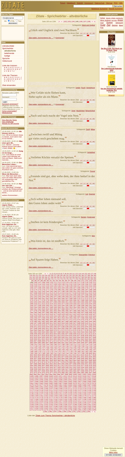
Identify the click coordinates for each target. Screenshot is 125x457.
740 (55, 348)
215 (63, 293)
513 (31, 325)
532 (39, 327)
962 (59, 371)
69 (49, 279)
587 (55, 332)
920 (94, 366)
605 (59, 334)
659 (71, 339)
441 (82, 316)
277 (39, 300)
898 (74, 364)
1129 (89, 390)
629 (86, 335)
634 (39, 337)
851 (90, 358)
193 (43, 291)
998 (66, 374)
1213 (89, 401)
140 (35, 286)
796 (74, 353)
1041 (70, 380)
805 (43, 355)
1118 (36, 390)
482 (43, 321)
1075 (31, 385)
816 (86, 355)
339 (82, 305)
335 (67, 305)
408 (86, 312)
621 (55, 335)
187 (86, 289)
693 (71, 343)
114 (67, 282)
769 (35, 351)
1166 (65, 396)
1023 (51, 378)
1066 (55, 383)
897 (71, 364)
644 (78, 337)
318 (67, 304)
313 (47, 304)
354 (74, 307)
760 (67, 350)
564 (31, 330)
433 (51, 316)
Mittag (93, 129)
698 (90, 343)
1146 (36, 394)
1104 (36, 389)
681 (90, 341)
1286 (50, 411)
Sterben (83, 217)
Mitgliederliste (7, 113)
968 (82, 371)
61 (92, 277)
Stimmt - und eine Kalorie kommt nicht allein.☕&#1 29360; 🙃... (12, 146)
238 (86, 295)
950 (78, 369)
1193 (60, 399)
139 (31, 286)
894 (59, 364)
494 (90, 321)
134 (78, 284)
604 (55, 334)
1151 (60, 394)
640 (63, 337)
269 (74, 298)
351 (63, 307)
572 (63, 330)
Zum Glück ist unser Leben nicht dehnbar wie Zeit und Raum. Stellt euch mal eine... (12, 157)
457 (78, 318)
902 (90, 364)
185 (78, 289)
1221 (60, 403)
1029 (79, 378)
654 (51, 339)
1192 (55, 399)
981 (67, 373)
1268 (84, 408)
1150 (55, 394)
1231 (41, 404)
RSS (116, 3)
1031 (89, 378)
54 (70, 277)
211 (47, 293)
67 (43, 279)
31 (67, 275)
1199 (89, 399)
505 (67, 323)
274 (94, 298)
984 (78, 373)
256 (90, 297)
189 (94, 289)
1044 (84, 380)
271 (82, 298)
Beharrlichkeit (90, 111)
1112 (75, 389)
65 (37, 279)
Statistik (80, 3)
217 (71, 293)
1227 (89, 403)
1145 (31, 394)
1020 (36, 378)
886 (94, 362)
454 (67, 318)
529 (94, 325)
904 (31, 366)
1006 (36, 376)
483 (47, 321)
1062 (36, 383)
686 (43, 343)
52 (64, 277)
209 (39, 293)
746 (78, 348)
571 (59, 330)
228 (47, 295)
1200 (94, 399)
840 (47, 358)
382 (51, 311)
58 (82, 277)
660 (74, 339)
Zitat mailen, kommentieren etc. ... (41, 38)
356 (82, 307)
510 (86, 323)
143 (47, 286)
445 (31, 318)
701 (35, 344)
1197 (79, 399)
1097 (70, 387)
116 (74, 282)
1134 (46, 392)
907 (43, 366)
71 (55, 279)
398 (47, 312)
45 (43, 277)
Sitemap (109, 3)
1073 (89, 383)
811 (67, 355)
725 (63, 346)
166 (71, 288)
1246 (46, 406)
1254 (84, 406)
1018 (94, 376)
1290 (69, 411)
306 (86, 302)
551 (47, 328)
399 (51, 312)
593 (78, 332)
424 (82, 314)
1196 (75, 399)
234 (71, 295)
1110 (65, 389)
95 (63, 281)
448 (43, 318)
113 (63, 282)
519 (55, 325)
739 (51, 348)
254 (82, 297)
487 (63, 321)
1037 (51, 380)
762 (74, 350)
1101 (89, 387)
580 (94, 330)
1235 (60, 404)
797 (78, 353)
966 (74, 371)
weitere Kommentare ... (10, 195)
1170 (84, 396)
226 (39, 295)
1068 (65, 383)
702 (39, 344)
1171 (89, 396)
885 (90, 362)
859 (55, 360)
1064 (46, 383)
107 (84, 21)
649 (31, 339)
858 (51, 360)
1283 (89, 410)
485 (55, 321)
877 (59, 362)
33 (73, 275)
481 (39, 321)
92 (54, 281)
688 (51, 343)
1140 (75, 392)
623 (63, 335)
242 (35, 297)
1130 (94, 390)
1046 (94, 380)
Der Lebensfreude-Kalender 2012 (111, 69)
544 (86, 327)
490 (74, 321)
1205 (51, 401)
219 (78, 293)
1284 (94, 410)
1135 (51, 392)
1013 (70, 376)
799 (86, 353)
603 (51, 334)
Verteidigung (90, 88)
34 (76, 275)
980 (63, 373)
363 (43, 309)
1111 (70, 389)
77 (73, 279)
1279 (70, 410)
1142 (84, 392)
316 (59, 304)
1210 (75, 401)
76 (70, 279)
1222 (65, 403)
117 (78, 282)
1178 (55, 397)
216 (67, 293)
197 (59, 291)
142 (43, 286)
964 (67, 371)
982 (71, 373)
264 (55, 298)
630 (90, 335)
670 (47, 341)
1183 (79, 397)
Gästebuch (71, 3)
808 (55, 355)
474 (78, 320)
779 (74, 351)
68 (46, 279)
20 (34, 275)
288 (82, 300)
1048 (36, 381)
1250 (65, 406)
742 (63, 348)
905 (35, 366)
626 (74, 335)
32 (70, 275)
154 (90, 286)
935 (86, 367)
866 (82, 360)
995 (54, 374)
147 (63, 286)
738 (47, 348)
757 (55, 350)
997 (62, 374)
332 (55, 305)
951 (82, 369)
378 (35, 311)
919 (90, 366)
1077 (41, 385)
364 (47, 309)
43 (37, 277)
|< (59, 21)
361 (35, 309)
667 (35, 341)
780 (78, 351)
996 (58, 374)
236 (78, 295)
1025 (60, 378)
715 (90, 344)
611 (82, 334)
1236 (65, 404)
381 (47, 311)
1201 (31, 401)
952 (86, 369)
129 (59, 284)
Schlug (102, 18)
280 (51, 300)
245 (47, 297)
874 (47, 362)
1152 (65, 394)
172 (94, 288)
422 (74, 314)
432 (47, 316)
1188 (36, 399)
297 (51, 302)
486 (59, 321)
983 (74, 373)
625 (71, 335)
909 (51, 366)
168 (78, 288)
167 (74, 288)
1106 (46, 389)
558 (74, 328)
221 (86, 293)
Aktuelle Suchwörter (116, 9)
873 (43, 362)
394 (31, 312)
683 (31, 343)
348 (51, 307)
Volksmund (7, 61)
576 (78, 330)
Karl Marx (114, 20)
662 (82, 339)
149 (71, 286)
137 (90, 284)
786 (35, 353)
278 (43, 300)
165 (67, 288)
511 (90, 323)
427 (94, 314)
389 (78, 311)
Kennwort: (6, 97)
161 (51, 288)
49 (55, 277)
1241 (89, 404)
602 (47, 334)
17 (92, 274)
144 (51, 286)
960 (51, 371)
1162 (46, 396)
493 (86, 321)
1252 (75, 406)
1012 (65, 376)
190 (31, 291)
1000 (75, 374)
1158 (94, 394)
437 (67, 316)
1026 (65, 378)
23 (43, 275)
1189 (41, 399)
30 (64, 275)
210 (43, 293)
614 (94, 334)
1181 (70, 397)
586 (51, 332)
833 (86, 357)
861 (63, 360)
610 (78, 334)
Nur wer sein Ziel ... (12, 184)
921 (31, 367)
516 (43, 325)
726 (67, 346)
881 (74, 362)
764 (82, 350)
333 (59, 305)
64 (34, 279)
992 (43, 374)
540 (71, 327)
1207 (60, 401)
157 (35, 288)
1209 (70, 401)
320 (74, 304)
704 (47, 344)
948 (71, 369)
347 (47, 307)
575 (74, 330)
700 (31, 344)
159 (43, 288)
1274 (46, 410)
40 (95, 275)
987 (90, 373)
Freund (92, 171)
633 (35, 337)
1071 (79, 383)
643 (74, 337)
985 (82, 373)
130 (63, 284)
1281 (79, 410)
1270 (94, 408)
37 (86, 275)
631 (94, 335)
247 (55, 297)
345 (39, 307)
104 (73, 21)
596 (90, 332)
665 (94, 339)
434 (55, 316)
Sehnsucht (119, 23)
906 (39, 366)
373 (82, 309)
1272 (36, 410)
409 (90, 312)
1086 (84, 385)
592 (74, 332)
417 (55, 314)
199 (67, 291)
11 (73, 274)
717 (31, 346)
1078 (46, 385)
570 (55, 330)
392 (90, 311)
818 (94, 355)
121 (94, 282)
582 (35, 332)
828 (67, 357)
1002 (84, 374)
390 (82, 311)
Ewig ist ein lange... (12, 152)
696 (82, 343)
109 (47, 282)
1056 (75, 381)
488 (67, 321)
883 (82, 362)
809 (59, 355)
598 (31, 334)
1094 (55, 387)
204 (86, 291)
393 (94, 311)
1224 (75, 403)
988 (94, 373)
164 (63, 288)
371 (74, 309)
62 (95, 277)
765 (86, 350)
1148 (46, 394)
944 (55, 369)
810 (63, 355)
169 (82, 288)
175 (39, 289)
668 (39, 341)
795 (71, 353)
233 (67, 295)
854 (35, 360)
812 (71, 355)
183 (71, 289)
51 (61, 277)
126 (47, 284)
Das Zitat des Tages (9, 120)
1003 (89, 374)
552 (51, 328)
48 (52, 277)
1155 (79, 394)
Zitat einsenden (9, 85)
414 (43, 314)
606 (63, 334)
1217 (41, 403)
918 (86, 366)
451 (55, 318)
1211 (79, 401)
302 (71, 302)
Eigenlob (92, 194)
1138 (65, 392)
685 (39, 343)
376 (94, 309)
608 (71, 334)
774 (55, 351)
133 (74, 284)
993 (47, 374)
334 (63, 305)
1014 (75, 376)
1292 (79, 411)
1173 (31, 397)
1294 (88, 411)
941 (43, 369)
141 (39, 286)
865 (78, 360)
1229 (31, 404)
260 (39, 298)
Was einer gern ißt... (12, 142)
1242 (94, 404)
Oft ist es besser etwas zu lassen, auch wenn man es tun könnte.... (12, 136)
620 (51, 335)
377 (31, 311)
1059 (89, 381)
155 (94, 286)
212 (51, 293)
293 (35, 302)
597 (94, 332)
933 (78, 367)
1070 (75, 383)
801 (94, 353)
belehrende (9, 53)
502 (55, 323)
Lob (86, 194)
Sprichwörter (7, 48)
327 (35, 305)
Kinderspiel (91, 217)
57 (80, 277)
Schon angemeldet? (9, 111)
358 (90, 307)
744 (71, 348)
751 (31, 350)
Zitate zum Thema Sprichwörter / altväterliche (55, 415)
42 (34, 277)
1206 (55, 401)
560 (82, 328)
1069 (70, 383)
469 (59, 320)
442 (86, 316)
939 (35, 369)
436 (63, 316)
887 (31, 364)
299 (59, 302)
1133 (41, 392)
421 (71, 314)
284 (67, 300)
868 (90, 360)
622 (59, 335)
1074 (94, 383)
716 (94, 344)
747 (82, 348)
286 (74, 300)
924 (43, 367)
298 (55, 302)
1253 (79, 406)
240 (94, 295)
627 (78, 335)
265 (59, 298)
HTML (12, 21)
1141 (79, 392)
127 (51, 284)
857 (47, 360)
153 (86, 286)
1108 (55, 389)
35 (80, 275)
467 (51, 320)
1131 (31, 392)
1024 (55, 378)
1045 (89, 380)
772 (47, 351)
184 (74, 289)
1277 (60, 410)
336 (71, 305)
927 (55, 367)
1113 (79, 389)
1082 (65, 385)
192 (39, 291)
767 (94, 350)
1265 (70, 408)
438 (71, 316)
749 (90, 348)
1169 (79, 396)
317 (63, 304)
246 (51, 297)
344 (35, 307)
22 (40, 275)
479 (31, 321)
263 (51, 298)
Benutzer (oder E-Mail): (10, 93)
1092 (46, 387)
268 (71, 298)
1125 (70, 390)
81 (86, 279)
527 (86, 325)
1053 (60, 381)
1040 (65, 380)
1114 (84, 389)
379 (39, 311)
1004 (94, 374)
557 (71, 328)
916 (78, 366)
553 (55, 328)
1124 (65, 390)
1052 (55, 381)
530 (31, 327)
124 (39, 284)
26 (52, 275)
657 (63, 339)
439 (74, 316)
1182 (75, 397)
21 (37, 275)
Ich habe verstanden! (113, 455)
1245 (41, 406)
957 (39, 371)
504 (63, 323)
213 (55, 293)
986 (86, 373)
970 (90, 371)
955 (31, 371)
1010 (55, 376)
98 (72, 281)
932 (74, 367)
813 (74, 355)
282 (59, 300)
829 (71, 357)
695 (78, 343)
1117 (31, 390)
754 (43, 350)
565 (35, 330)
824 (51, 357)
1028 (75, 378)
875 (51, 362)
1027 (70, 378)
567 (43, 330)
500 (47, 323)
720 (43, 346)
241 (31, 297)
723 (55, 346)
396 (39, 312)
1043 (79, 380)
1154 (75, 394)
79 (80, 279)
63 (31, 279)
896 (67, 364)
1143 (89, 392)
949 (74, 369)
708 (63, 344)
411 (31, 314)
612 (86, 334)
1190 (46, 399)
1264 (65, 408)
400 (55, 312)
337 (74, 305)
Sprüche (5, 58)
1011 (60, 376)
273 (90, 298)
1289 (64, 411)
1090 (36, 387)
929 (63, 367)
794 (67, 353)
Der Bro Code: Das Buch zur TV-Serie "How (111, 49)
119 (86, 282)
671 (51, 341)
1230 (36, 404)
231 (59, 295)
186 (82, 289)
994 (50, 374)
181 (63, 289)
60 (89, 277)
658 (67, 339)
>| (94, 21)
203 (82, 291)
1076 (36, 385)
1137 (60, 392)
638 (55, 337)
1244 (36, 406)
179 (55, 289)
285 (71, 300)
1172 (94, 396)
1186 (94, 397)
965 (71, 371)
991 (39, 374)
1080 (55, 385)
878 (63, 362)
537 (59, 327)
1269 (89, 408)
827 (63, 357)
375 (90, 309)
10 (70, 274)
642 (71, 337)
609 (74, 334)
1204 (46, 401)
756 (51, 350)
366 (55, 309)
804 (39, 355)
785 (31, 353)
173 (31, 289)
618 (43, 335)
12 (76, 274)
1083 (70, 385)
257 (94, 297)
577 (82, 330)
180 (59, 289)
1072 (84, 383)
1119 (41, 390)
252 (74, 297)
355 (78, 307)
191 (35, 291)
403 (67, 312)
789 (47, 353)
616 (35, 335)
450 (51, 318)
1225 (79, 403)
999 (70, 374)
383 (55, 311)
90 (48, 281)
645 (82, 337)
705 (51, 344)
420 (67, 314)
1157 (89, 394)
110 (51, 282)
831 (78, 357)
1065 (51, 383)
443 (90, 316)
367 (59, 309)
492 (82, 321)
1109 (60, 389)
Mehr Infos (113, 452)
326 (31, 305)
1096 (65, 387)
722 (51, 346)
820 (35, 357)
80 (82, 279)
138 (94, 284)
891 (47, 364)
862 (67, 360)
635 (43, 337)
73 (61, 279)
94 (60, 281)
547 (31, 328)
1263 (60, 408)
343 (31, 307)
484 (51, 321)
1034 (36, 380)
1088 (94, 385)
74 (64, 279)
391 (86, 311)
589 (63, 332)
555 (63, 328)
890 (43, 364)
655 (55, 339)
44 (40, 277)
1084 (75, 385)
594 (82, 332)
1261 (51, 408)
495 (94, 321)
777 (67, 351)
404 (71, 312)
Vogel (73, 111)
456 (74, 318)
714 (86, 344)
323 (86, 304)
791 (55, 353)
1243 (31, 406)
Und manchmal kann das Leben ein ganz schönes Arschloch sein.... (12, 168)
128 (55, 284)
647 (90, 337)
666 (31, 341)
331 (51, 305)
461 (94, 318)
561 (86, 328)
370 (71, 309)
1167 (70, 396)
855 (39, 360)
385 (63, 311)
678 (78, 341)
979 (59, 373)
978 (55, 373)
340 (86, 305)
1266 (75, 408)
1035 (41, 380)
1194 (65, 399)
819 (31, 357)
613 (90, 334)
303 (74, 302)
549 (39, 328)
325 (94, 304)
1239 (79, 404)
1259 (41, 408)
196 (55, 291)
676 (71, 341)
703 (43, 344)
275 (31, 300)
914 (71, 366)
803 (35, 355)
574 (71, 330)
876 (55, 362)
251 (71, 297)
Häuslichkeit (80, 111)
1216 (36, 403)
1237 (70, 404)
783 (90, 351)
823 (47, 357)
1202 (36, 401)
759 (63, 350)
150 (74, 286)
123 (35, 284)
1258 (36, 408)
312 (43, 304)
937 (94, 367)
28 (58, 275)
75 (67, 279)
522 (67, 325)
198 (63, 291)
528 (90, 325)
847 (74, 358)
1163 (51, 396)
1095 (60, 387)
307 (90, 302)
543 (82, 327)
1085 (79, 385)
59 (86, 277)
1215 (31, 403)
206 (94, 291)
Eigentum (91, 255)
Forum (62, 3)
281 (55, 300)
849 (82, 358)
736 (39, 348)
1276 (55, 410)
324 (90, 304)
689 (55, 343)
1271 (31, 410)
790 (51, 353)
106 (81, 21)
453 (63, 318)
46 (46, 277)
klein (93, 236)
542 (78, 327)
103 (69, 21)
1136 (55, 392)
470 (63, 320)
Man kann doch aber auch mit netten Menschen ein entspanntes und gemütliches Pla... (12, 178)
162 (55, 288)
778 (71, 351)
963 (63, 371)
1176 (46, 397)
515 (39, 325)
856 (43, 360)
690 (59, 343)
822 (43, 357)
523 (71, 325)
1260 (46, 408)
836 (31, 358)
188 (90, 289)
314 (51, 304)
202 (78, 291)
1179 (60, 397)
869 (94, 360)
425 (86, 314)
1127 (79, 390)
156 (31, 288)
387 (71, 311)
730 (82, 346)
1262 (55, 408)
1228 (94, 403)
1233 (51, 404)
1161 (41, 396)
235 (74, 295)
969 (86, 371)
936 (90, 367)
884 (86, 362)
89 (45, 281)
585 (47, 332)
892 (51, 364)
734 (31, 348)
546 (94, 327)
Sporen (115, 25)
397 (43, 312)
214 (59, 293)
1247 (51, 406)
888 (35, 364)
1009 (51, 376)
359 (94, 307)
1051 (51, 381)
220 (82, 293)
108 (88, 21)
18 (95, 274)
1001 (79, 374)
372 (78, 309)
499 (43, 323)
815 (82, 355)
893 (55, 364)
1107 (51, 389)
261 (43, 298)
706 (55, 344)
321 (78, 304)
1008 (46, 376)
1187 (31, 399)
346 (43, 307)
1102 (94, 387)
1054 (65, 381)
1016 (84, 376)
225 (35, 295)
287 (78, 300)
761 (71, 350)
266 (63, 298)
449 (47, 318)
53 (67, 277)
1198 (84, 399)
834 (90, 357)
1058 (84, 381)
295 (43, 302)
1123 (60, 390)
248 (59, 297)
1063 (41, 383)
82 (89, 279)
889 (39, 364)
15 (86, 274)
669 (43, 341)
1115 (89, 389)
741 (59, 348)
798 (82, 353)
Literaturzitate (8, 46)
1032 (94, 378)
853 (31, 360)
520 (59, 325)
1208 (65, 401)
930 (67, 367)
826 (59, 357)
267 (67, 298)
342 (94, 305)
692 (67, 343)
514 (35, 325)
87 (38, 281)
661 (78, 339)
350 (59, 307)
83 (92, 279)
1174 (36, 397)
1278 (65, 410)
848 (78, 358)
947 (67, 369)
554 (59, 328)
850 (86, 358)
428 (31, 316)
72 (58, 279)
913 (67, 366)
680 (86, 341)
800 (90, 353)
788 (43, 353)
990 (35, 374)
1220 (55, 403)
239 (90, 295)
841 (51, 358)
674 (63, 341)
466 (47, 320)
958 (43, 371)
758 (59, 350)
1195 (70, 399)
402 (63, 312)
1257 (31, 408)
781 (82, 351)
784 (94, 351)
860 (59, 360)
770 (39, 351)
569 (51, 330)
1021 (41, 378)
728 (74, 346)
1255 (89, 406)
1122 (55, 390)
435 (59, 316)
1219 (51, 403)
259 (35, 298)
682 (94, 341)
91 (51, 281)
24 (46, 275)
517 (47, 325)
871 (35, 362)
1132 (36, 392)
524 (74, 325)
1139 (70, 392)
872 (39, 362)
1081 (60, 385)
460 (90, 318)
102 (65, 21)
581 (31, 332)
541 (74, 327)
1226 (84, 403)
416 (51, 314)
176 (43, 289)
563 (94, 328)
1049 (41, 381)
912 (63, 366)
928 (59, 367)
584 (43, 332)
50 (58, 277)
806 (47, 355)
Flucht (83, 88)
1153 (70, 394)
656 (59, 339)
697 (86, 343)
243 (39, 297)
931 (71, 367)
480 (35, 321)
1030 (84, 378)
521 (63, 325)
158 (39, 288)
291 (94, 300)
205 (90, 291)
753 (39, 350)
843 (59, 358)
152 (82, 286)
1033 (31, 380)
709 (67, 344)
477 (90, 320)
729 (78, 346)
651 (39, 339)
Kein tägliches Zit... (9, 224)
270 (78, 298)
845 (67, 358)
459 (86, 318)
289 (86, 300)
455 (71, 318)
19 (31, 275)
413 (39, 314)
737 (43, 348)
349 (55, 307)
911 (59, 366)
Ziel (108, 25)
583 (39, 332)
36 (82, 275)
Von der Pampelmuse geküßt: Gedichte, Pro (111, 89)
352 (67, 307)
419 (63, 314)
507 (74, 323)
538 (63, 327)
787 (39, 353)
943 (51, 369)
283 (63, 300)
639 (59, 337)
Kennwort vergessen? (10, 104)
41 (31, 277)
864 (74, 360)
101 (82, 281)
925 (47, 367)
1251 (70, 406)
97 (69, 281)
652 (43, 339)
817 (90, 355)
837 (35, 358)
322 (82, 304)
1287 (55, 411)
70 (52, 279)
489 (71, 321)
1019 (31, 378)
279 (47, 300)
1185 (89, 397)
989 (31, 374)
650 (35, 339)
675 (67, 341)
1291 (74, 411)
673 (59, 341)
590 (67, 332)
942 (47, 369)
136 (86, 284)
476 (86, 320)
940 (39, 369)
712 (78, 344)
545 (90, 327)
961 (55, 371)
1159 (31, 396)
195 (51, 291)
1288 (59, 411)
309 (31, 304)
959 (47, 371)
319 (71, 304)
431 (43, 316)
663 (86, 339)
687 (47, 343)
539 (67, 327)
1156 (84, 394)
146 (59, 286)
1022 (46, 378)
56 (76, 277)
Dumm (109, 22)
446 (35, 318)
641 (67, 337)
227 (43, 295)
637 (51, 337)
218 (74, 293)
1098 (75, 387)
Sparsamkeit (83, 255)
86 (35, 281)
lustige (7, 56)
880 (71, 362)
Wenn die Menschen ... (11, 174)
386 (67, 311)
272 (86, 298)
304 (78, 302)
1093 (51, 387)
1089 (31, 387)
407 (82, 312)
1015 (79, 376)
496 (31, 323)
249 (63, 297)
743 (67, 348)
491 (78, 321)
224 (31, 295)
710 (71, 344)
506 (71, 323)
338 (78, 305)
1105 (41, 389)
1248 (55, 406)
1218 (46, 403)
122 (31, 284)
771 (43, 351)
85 (32, 281)
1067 (60, 383)
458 (82, 318)
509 (82, 323)
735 (35, 348)
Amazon (111, 95)
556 (67, 328)
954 (94, 369)
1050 (46, 381)
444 (94, 316)
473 (74, 320)
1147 (41, 394)
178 (51, 289)
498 (39, 323)
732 (90, 346)
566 (39, 330)
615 (31, 335)
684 (35, 343)
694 (74, 343)
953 (90, 369)
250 (67, 297)
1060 (94, 381)
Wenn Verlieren (105, 20)
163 (59, 288)
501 (51, 323)
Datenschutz (99, 3)
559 (78, 328)
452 (59, 318)
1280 (75, 410)
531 (35, 327)
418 (59, 314)
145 (55, 286)
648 (94, 337)
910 (55, 366)
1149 (51, 394)
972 (31, 373)
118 (82, 282)
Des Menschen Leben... (12, 163)
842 (55, 358)
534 (47, 327)
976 (47, 373)
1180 (65, 397)
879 (67, 362)
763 (78, 350)
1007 (41, 376)
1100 (84, 387)
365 (51, 309)
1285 (45, 411)
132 (71, 284)
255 (86, 297)
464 (39, 320)
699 (94, 343)
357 (86, 307)
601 (43, 334)
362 (39, 309)
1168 (75, 396)
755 (47, 350)
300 (63, 302)
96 (66, 281)
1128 (84, 390)
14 (82, 274)
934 (82, 367)
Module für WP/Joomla (10, 123)
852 (94, 358)
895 (63, 364)
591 (71, 332)
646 (86, 337)
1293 (83, 411)
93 (57, 281)
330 (47, 305)
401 (59, 312)
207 (31, 293)
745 (74, 348)
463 (35, 320)
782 (86, 351)
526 (82, 325)
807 (51, 355)
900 (82, 364)
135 (82, 284)
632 (31, 337)
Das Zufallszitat (7, 122)
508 (78, 323)
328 (39, 305)
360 (31, 309)
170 (86, 288)
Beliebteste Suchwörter (99, 9)
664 (90, 339)
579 (90, 330)
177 (47, 289)
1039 (60, 380)
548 (35, 328)
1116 (94, 389)
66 (40, 279)
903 (94, 364)
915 (74, 366)
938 (31, 369)
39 (92, 275)
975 (43, 373)
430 (39, 316)
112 (59, 282)
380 (43, 311)
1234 (55, 404)
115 (71, 282)
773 (51, 351)
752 (35, 350)
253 (78, 297)
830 (74, 357)
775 (59, 351)
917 (82, 366)
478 (94, 320)
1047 (31, 381)
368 (63, 309)
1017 (89, 376)
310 (35, 304)
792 (59, 353)
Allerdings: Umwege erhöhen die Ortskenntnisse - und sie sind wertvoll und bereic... (12, 189)
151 (78, 286)
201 (74, 291)
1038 (55, 380)
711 (74, 344)
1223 (70, 403)
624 (67, 335)
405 (74, 312)
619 (47, 335)
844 (63, 358)
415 (47, 314)
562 (90, 328)
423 (78, 314)
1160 (36, 396)
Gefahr (78, 88)
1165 (60, 396)
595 (86, 332)
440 (78, 316)
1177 (51, 397)
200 (71, 291)
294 (39, 302)
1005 (31, 376)
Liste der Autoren (9, 65)
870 (31, 362)
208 (35, 293)
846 (71, 358)
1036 (46, 380)
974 (39, 373)
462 (31, 320)
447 (39, 318)
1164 (55, 396)
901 (86, 364)
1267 (79, 408)
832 (82, 357)
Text (19, 21)
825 (55, 357)
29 (61, 275)
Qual (101, 23)
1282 (84, 410)
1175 (41, 397)
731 (86, 346)
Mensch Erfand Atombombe (114, 18)
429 (35, 316)
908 (47, 366)
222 (90, 293)
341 (90, 305)
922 (35, 367)
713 (82, 344)
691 (63, 343)
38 (89, 275)
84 (95, 279)
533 (43, 327)
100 (78, 281)
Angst (120, 20)
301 (67, 302)
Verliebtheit (91, 152)
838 (39, 358)
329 (43, 305)
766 (90, 350)
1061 (31, 383)
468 (55, 320)
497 (35, 323)
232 (63, 295)
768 (31, 351)
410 (94, 312)
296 (47, 302)
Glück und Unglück (88, 25)
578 (86, 330)
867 (86, 360)
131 (67, 284)
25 (49, 275)
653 (47, 339)
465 (43, 320)
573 (67, 330)
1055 (70, 381)
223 (94, 293)
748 (86, 348)
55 (73, 277)
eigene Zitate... (8, 205)
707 (59, 344)
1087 (89, 385)
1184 (84, 397)
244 (43, 297)
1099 (79, 387)
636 (47, 337)
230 (55, 295)
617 (39, 335)
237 (82, 295)
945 (59, 369)
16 (89, 274)
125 (43, 284)
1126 (75, 390)
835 (94, 357)
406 (78, 312)
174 (35, 289)
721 (47, 346)
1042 (75, 380)
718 (35, 346)
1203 (41, 401)
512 (94, 323)
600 (39, 334)
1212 (84, 401)
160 (47, 288)
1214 (94, 401)
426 (90, 314)
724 (59, 346)
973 (35, 373)
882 (78, 362)
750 (94, 348)
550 (43, 328)
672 (55, 341)
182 (67, 289)
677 (74, 341)
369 (67, 309)
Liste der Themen (9, 75)
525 (78, 325)
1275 (51, 410)
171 (90, 288)
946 (63, 369)
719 (39, 346)
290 (90, 300)
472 (71, 320)
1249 (60, 406)
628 (82, 335)
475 (82, 320)
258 (31, 298)
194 (47, 291)
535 (51, 327)
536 (55, 327)
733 (94, 346)
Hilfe (121, 3)
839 (43, 358)
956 (35, 371)
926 (51, 367)
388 (74, 311)
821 (39, 357)
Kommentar (59, 38)
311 (39, 304)
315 (55, 304)
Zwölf (88, 129)
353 (71, 307)
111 (55, 282)
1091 (41, 387)
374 (86, 309)
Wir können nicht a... (12, 132)
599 (35, 334)
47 (49, 277)
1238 (75, 404)
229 (51, 295)
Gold (102, 25)
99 (75, 281)
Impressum (89, 3)
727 (71, 346)
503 (59, 323)
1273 (41, 410)
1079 (51, 385)
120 (90, 282)
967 (78, 371)
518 (51, 325)
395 (35, 312)
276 (35, 300)
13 (80, 274)
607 (67, 334)
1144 (94, 392)
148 (67, 286)
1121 (51, 390)
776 (63, 351)
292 (31, 302)
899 (78, 364)
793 (63, 353)
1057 (79, 381)
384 (59, 311)
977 (51, 373)
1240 (84, 404)
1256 (94, 406)
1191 (51, 399)
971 (94, 371)
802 (31, 355)
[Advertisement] (77, 61)
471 (67, 320)
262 (47, 298)
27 (55, 275)
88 (42, 281)
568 (47, 330)
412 (35, 314)
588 (59, 332)
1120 (46, 390)
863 (71, 360)
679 (82, 341)
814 (78, 355)
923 (39, 367)
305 (82, 302)
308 (94, 302)
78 (76, 279)
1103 (31, 389)
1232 (46, 404)
